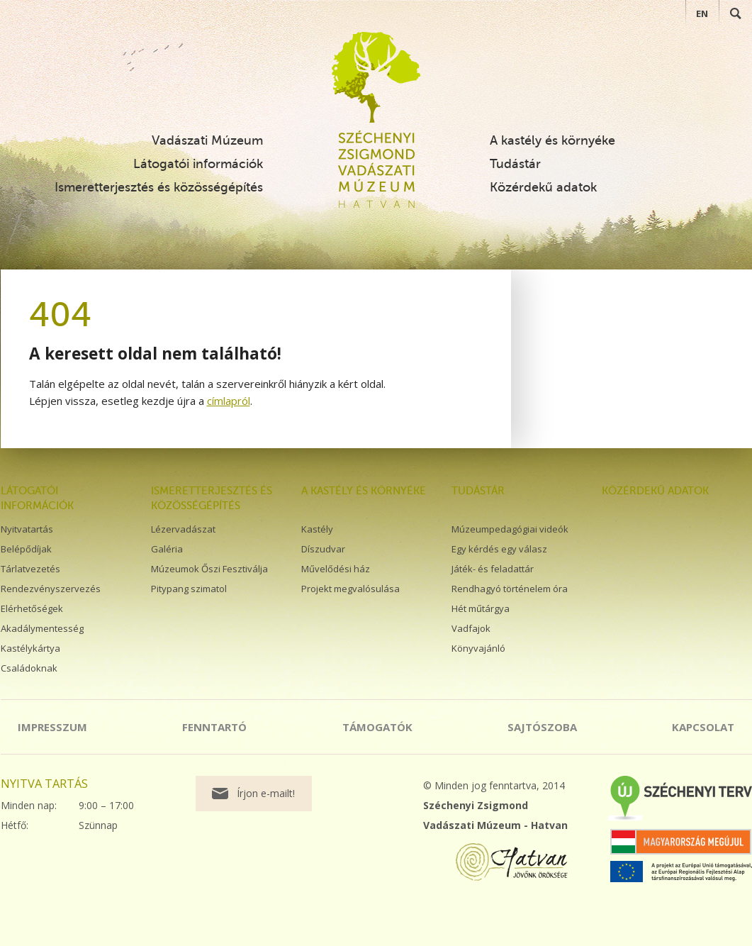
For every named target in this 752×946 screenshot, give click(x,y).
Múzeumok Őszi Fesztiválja (209, 568)
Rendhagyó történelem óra (509, 588)
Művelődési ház (335, 568)
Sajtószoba (542, 727)
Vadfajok (470, 628)
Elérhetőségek (32, 608)
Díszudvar (323, 548)
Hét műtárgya (480, 608)
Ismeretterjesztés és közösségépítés (159, 187)
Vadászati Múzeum (207, 140)
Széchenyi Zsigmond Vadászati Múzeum (376, 77)
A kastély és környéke (552, 140)
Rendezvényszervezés (51, 588)
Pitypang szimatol (189, 588)
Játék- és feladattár (492, 568)
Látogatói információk (198, 164)
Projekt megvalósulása (350, 588)
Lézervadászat (183, 529)
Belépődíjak (26, 548)
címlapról (228, 401)
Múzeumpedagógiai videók (509, 529)
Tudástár (515, 164)
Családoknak (29, 668)
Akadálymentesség (42, 628)
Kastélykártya (30, 648)
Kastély (317, 529)
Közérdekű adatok (543, 187)
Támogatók (377, 727)
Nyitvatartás (27, 529)
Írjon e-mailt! (266, 793)
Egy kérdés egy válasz (499, 548)
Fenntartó (214, 727)
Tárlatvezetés (30, 568)
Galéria (167, 548)
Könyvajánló (478, 648)
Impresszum (52, 727)
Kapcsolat (703, 727)
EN (702, 13)
